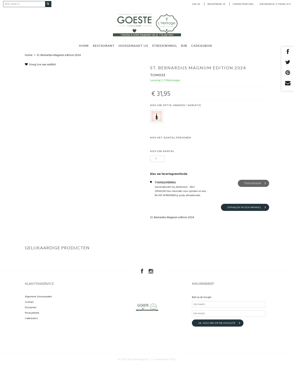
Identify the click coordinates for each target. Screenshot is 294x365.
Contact (29, 302)
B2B (184, 45)
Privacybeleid (32, 313)
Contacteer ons (243, 4)
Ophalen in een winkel (244, 207)
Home (29, 55)
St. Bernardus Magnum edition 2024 (59, 55)
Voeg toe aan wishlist (40, 64)
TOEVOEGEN (252, 183)
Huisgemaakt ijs (133, 45)
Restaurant (104, 45)
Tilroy (172, 359)
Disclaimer (31, 307)
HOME (84, 45)
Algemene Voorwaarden (38, 297)
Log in (196, 4)
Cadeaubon (201, 45)
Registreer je (216, 4)
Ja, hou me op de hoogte (217, 322)
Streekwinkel (164, 45)
